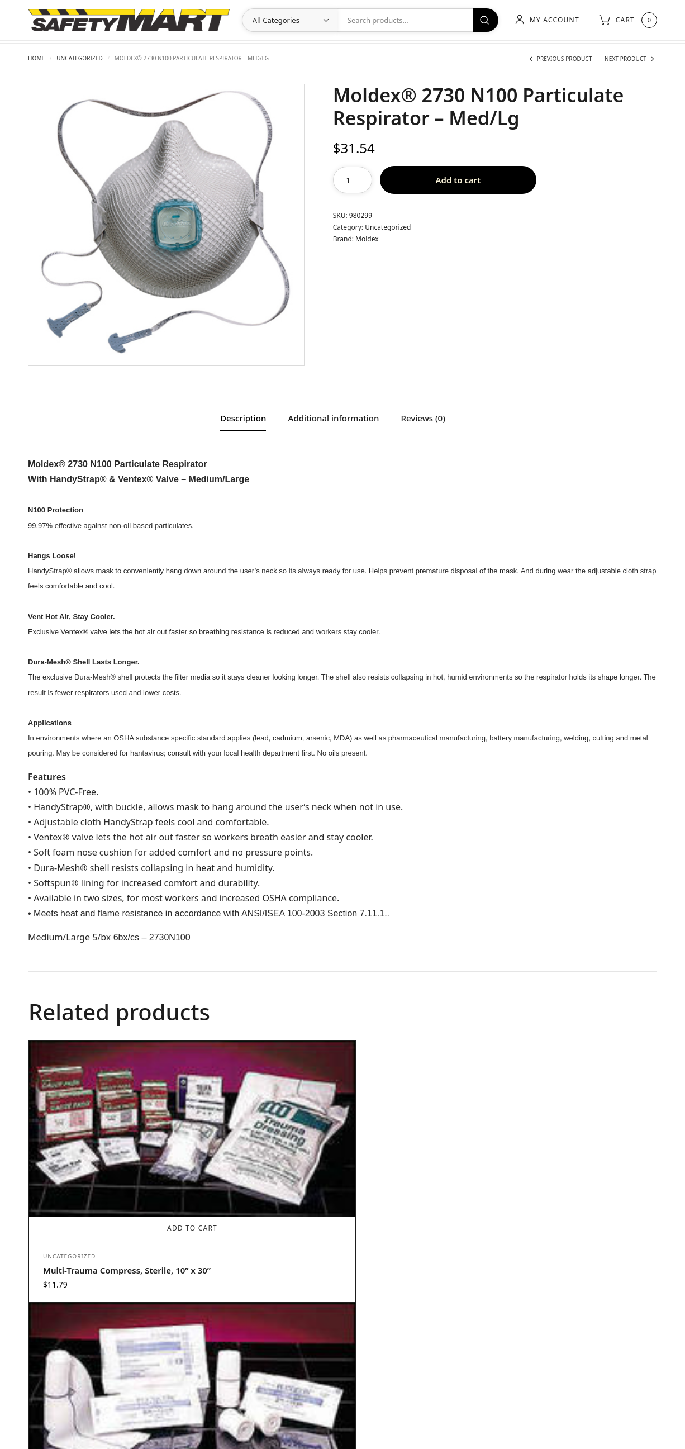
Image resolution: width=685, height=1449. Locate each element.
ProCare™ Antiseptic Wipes (566, 1249)
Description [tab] (243, 419)
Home (36, 58)
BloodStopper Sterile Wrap (410, 1249)
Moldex (367, 239)
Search (483, 20)
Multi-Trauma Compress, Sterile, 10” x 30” (92, 1183)
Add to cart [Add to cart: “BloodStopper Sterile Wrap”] (420, 1207)
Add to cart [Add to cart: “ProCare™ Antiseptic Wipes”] (576, 1207)
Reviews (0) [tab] (423, 419)
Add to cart (458, 180)
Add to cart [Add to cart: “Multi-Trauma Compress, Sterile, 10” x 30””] (107, 1136)
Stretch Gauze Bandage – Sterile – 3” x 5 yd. (250, 1196)
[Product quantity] (352, 180)
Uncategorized (79, 58)
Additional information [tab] (333, 419)
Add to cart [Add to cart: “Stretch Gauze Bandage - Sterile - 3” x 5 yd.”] (264, 1148)
